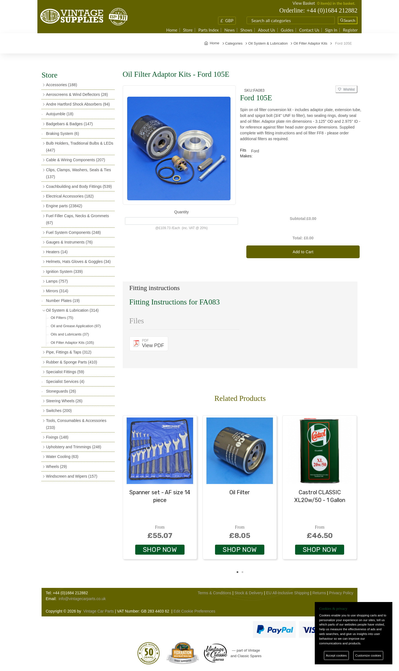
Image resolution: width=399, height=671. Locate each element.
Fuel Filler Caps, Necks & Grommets (77, 219)
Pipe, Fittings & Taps (68, 352)
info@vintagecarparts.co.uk (82, 598)
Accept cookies (336, 655)
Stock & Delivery (248, 593)
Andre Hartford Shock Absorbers (78, 104)
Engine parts (64, 206)
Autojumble (59, 114)
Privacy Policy (341, 593)
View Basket (304, 3)
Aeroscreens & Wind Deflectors (77, 94)
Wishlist (346, 89)
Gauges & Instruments (69, 242)
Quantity (181, 212)
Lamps (57, 281)
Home (171, 30)
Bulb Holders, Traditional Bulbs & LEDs (79, 146)
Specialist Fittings (65, 372)
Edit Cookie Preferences (194, 611)
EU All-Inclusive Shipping (287, 593)
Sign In (331, 30)
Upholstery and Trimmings (73, 447)
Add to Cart (303, 252)
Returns (319, 593)
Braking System (62, 133)
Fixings (57, 437)
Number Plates (63, 300)
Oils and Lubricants (70, 334)
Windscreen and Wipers (71, 476)
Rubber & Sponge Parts (71, 362)
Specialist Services (65, 381)
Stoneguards (61, 391)
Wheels (56, 466)
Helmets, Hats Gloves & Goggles (78, 261)
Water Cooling (62, 456)
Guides (287, 30)
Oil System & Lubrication (72, 310)
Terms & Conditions (214, 593)
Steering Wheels (64, 401)
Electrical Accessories (70, 196)
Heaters (57, 252)
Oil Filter (239, 492)
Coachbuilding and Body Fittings (79, 186)
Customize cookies (368, 655)
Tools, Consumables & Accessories (76, 424)
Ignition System (64, 271)
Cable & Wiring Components (75, 160)
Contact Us (309, 30)
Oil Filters (62, 318)
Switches (59, 410)
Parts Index (208, 30)
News (229, 30)
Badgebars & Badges (69, 124)
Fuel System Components (73, 232)
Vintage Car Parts (98, 611)
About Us (266, 30)
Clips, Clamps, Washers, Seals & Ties (78, 173)
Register (350, 30)
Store (188, 30)
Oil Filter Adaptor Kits (72, 342)
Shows (246, 30)
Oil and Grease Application (76, 326)
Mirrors (57, 291)
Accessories (61, 85)
